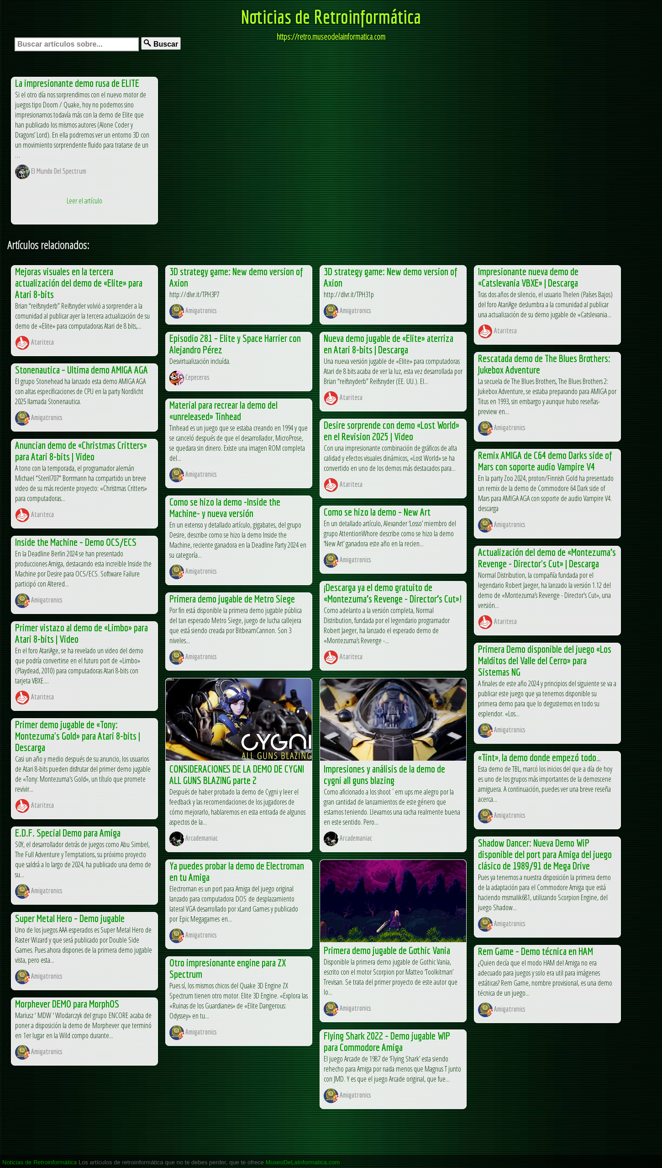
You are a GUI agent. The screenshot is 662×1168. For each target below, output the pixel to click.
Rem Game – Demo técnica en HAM (535, 951)
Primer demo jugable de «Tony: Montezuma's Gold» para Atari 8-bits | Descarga (77, 736)
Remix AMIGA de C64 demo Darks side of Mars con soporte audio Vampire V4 (545, 460)
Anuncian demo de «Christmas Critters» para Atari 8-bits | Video (81, 450)
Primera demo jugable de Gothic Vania (387, 950)
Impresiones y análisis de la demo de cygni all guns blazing (384, 774)
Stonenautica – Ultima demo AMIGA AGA (81, 369)
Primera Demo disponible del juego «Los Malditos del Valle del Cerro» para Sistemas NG (544, 660)
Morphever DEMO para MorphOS (67, 1003)
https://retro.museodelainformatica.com (331, 36)
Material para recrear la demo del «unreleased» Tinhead (223, 410)
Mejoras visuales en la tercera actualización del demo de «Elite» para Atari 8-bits (78, 283)
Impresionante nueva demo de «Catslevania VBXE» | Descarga (528, 277)
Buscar (161, 43)
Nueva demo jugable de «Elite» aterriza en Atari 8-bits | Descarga (388, 343)
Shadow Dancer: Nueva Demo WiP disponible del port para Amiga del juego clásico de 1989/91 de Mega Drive (545, 854)
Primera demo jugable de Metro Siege (232, 598)
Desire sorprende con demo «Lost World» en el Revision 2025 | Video (391, 430)
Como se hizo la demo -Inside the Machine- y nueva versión (224, 507)
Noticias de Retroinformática (331, 16)
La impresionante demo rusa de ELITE (77, 83)
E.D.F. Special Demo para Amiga (68, 832)
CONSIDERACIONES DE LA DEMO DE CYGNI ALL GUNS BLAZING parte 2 (236, 774)
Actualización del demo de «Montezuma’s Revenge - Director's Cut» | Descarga (547, 557)
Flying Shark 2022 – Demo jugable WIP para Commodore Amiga (387, 1041)
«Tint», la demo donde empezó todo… (539, 757)
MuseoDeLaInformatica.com (303, 1162)
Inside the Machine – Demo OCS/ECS (76, 542)
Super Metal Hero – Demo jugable (70, 918)
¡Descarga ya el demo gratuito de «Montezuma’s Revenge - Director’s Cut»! (393, 592)
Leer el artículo (84, 201)
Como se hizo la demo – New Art (377, 511)
